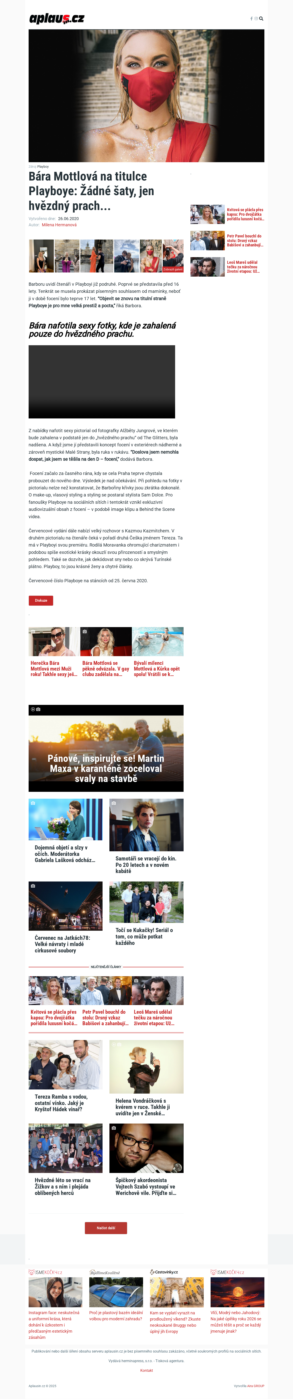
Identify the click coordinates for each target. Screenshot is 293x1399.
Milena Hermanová (59, 224)
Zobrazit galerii (172, 269)
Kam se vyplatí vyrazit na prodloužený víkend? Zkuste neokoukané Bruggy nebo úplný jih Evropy (175, 1322)
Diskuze (41, 600)
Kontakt (146, 1371)
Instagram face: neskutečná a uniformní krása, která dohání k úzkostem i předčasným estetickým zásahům (54, 1325)
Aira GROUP (255, 1386)
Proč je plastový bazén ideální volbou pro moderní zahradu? (116, 1315)
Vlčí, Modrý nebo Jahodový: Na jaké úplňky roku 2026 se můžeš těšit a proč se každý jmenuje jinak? (236, 1322)
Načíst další (106, 1228)
